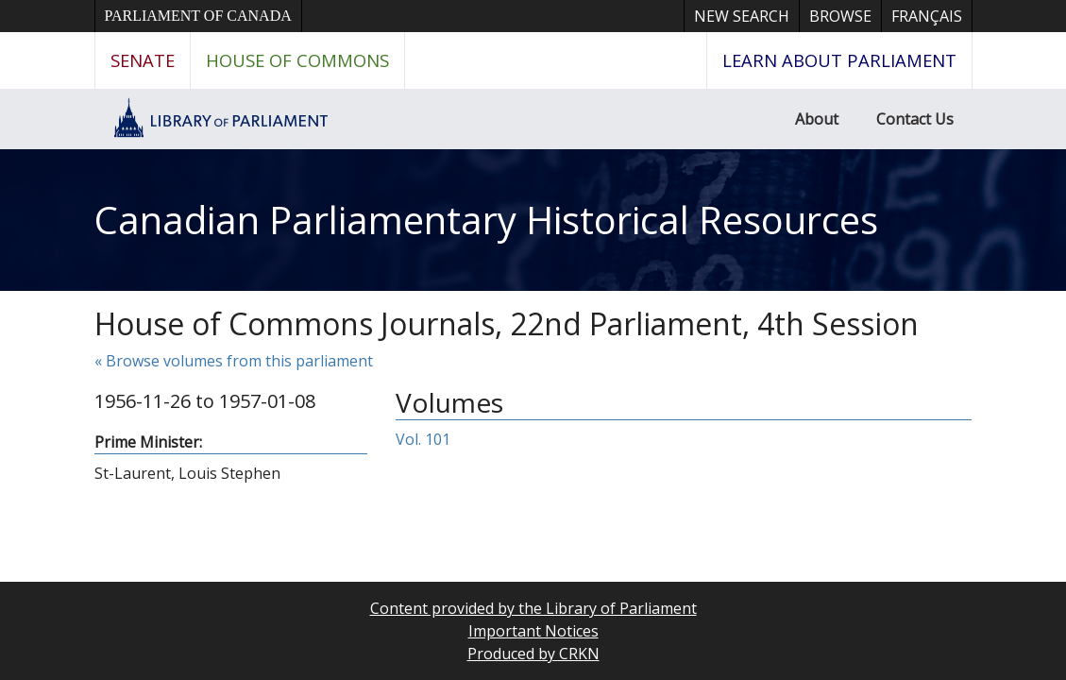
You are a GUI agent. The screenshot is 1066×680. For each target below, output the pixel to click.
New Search (741, 16)
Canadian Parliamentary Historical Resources (486, 220)
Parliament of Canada (198, 16)
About (816, 119)
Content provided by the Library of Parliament (533, 608)
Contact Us (915, 119)
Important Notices (533, 630)
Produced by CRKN (533, 653)
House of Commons (297, 60)
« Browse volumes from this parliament (233, 360)
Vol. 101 (423, 439)
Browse (840, 16)
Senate (142, 60)
